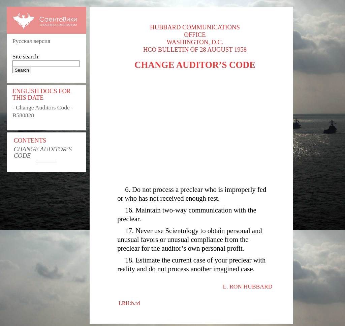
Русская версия (31, 40)
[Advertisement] (195, 127)
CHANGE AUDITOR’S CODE (43, 152)
